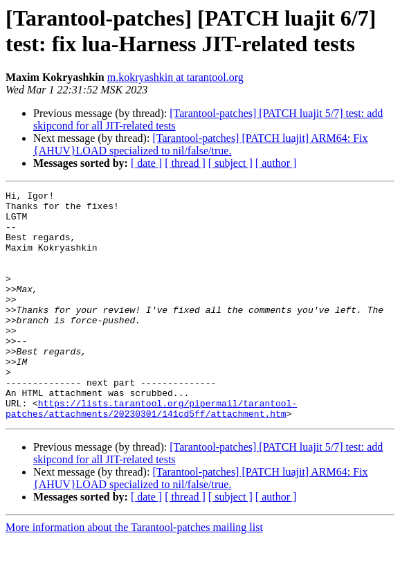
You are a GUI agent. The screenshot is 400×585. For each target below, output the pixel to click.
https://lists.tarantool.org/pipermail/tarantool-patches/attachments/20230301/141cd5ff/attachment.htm (151, 452)
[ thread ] (185, 163)
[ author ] (276, 163)
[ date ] (146, 163)
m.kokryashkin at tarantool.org (175, 77)
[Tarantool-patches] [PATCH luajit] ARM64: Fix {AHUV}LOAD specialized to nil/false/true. (200, 144)
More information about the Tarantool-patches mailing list (134, 573)
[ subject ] (230, 163)
